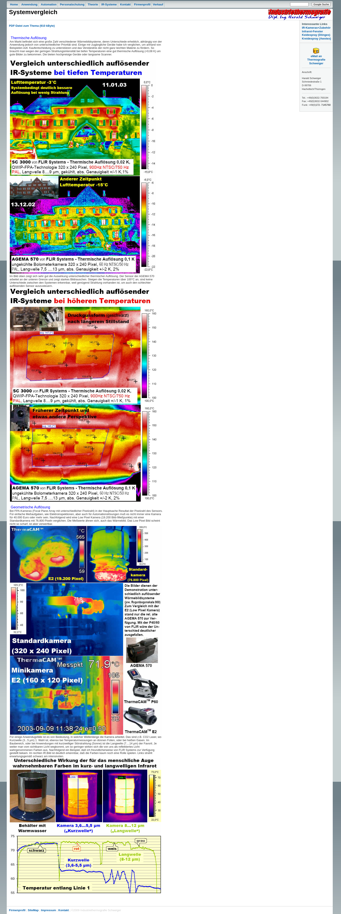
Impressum (48, 910)
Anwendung (29, 4)
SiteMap (33, 910)
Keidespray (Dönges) (316, 34)
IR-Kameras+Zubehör (316, 27)
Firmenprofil (142, 4)
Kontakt (125, 4)
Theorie (93, 4)
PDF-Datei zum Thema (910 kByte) (32, 25)
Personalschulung (72, 4)
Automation (49, 4)
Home (14, 4)
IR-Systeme (109, 4)
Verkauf (158, 4)
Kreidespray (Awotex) (316, 38)
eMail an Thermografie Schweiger (316, 58)
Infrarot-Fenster (312, 31)
